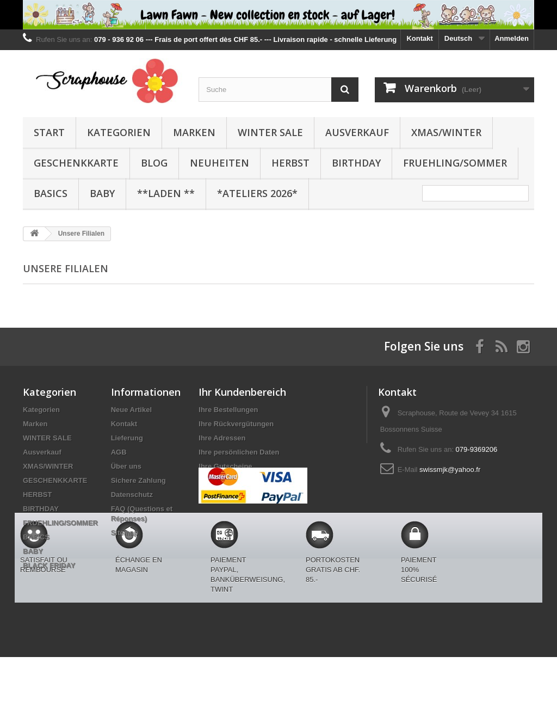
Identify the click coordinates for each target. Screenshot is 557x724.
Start (49, 132)
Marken (194, 132)
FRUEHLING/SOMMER (455, 162)
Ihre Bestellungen (228, 410)
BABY (102, 193)
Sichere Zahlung (138, 480)
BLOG (154, 162)
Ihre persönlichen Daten (239, 452)
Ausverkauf (357, 132)
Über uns (126, 466)
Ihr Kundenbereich (242, 391)
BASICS (50, 193)
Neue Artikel (131, 410)
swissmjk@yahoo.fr (449, 469)
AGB (119, 452)
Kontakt (419, 38)
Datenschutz (132, 494)
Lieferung (127, 438)
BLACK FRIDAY (49, 565)
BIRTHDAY (356, 162)
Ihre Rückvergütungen (236, 424)
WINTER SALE (270, 132)
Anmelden (511, 38)
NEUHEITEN (219, 162)
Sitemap (125, 533)
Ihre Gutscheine (225, 466)
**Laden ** (166, 193)
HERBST (290, 162)
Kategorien (119, 132)
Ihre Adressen (222, 438)
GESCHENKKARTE (76, 162)
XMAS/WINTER (446, 132)
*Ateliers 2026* (257, 193)
